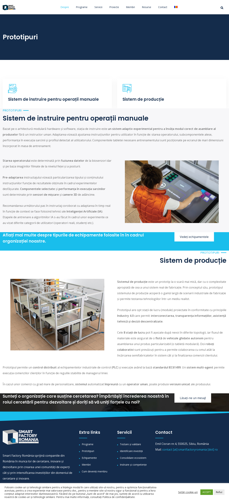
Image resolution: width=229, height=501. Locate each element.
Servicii (98, 7)
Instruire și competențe (133, 464)
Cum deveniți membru (94, 471)
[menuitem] (174, 7)
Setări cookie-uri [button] (188, 492)
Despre (64, 7)
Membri (130, 7)
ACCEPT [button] (207, 492)
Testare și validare (130, 444)
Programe (81, 7)
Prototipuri (88, 451)
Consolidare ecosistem (133, 458)
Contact (162, 7)
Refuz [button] (219, 492)
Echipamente (89, 458)
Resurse (146, 7)
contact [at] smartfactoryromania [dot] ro (190, 449)
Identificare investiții (131, 451)
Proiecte (114, 7)
